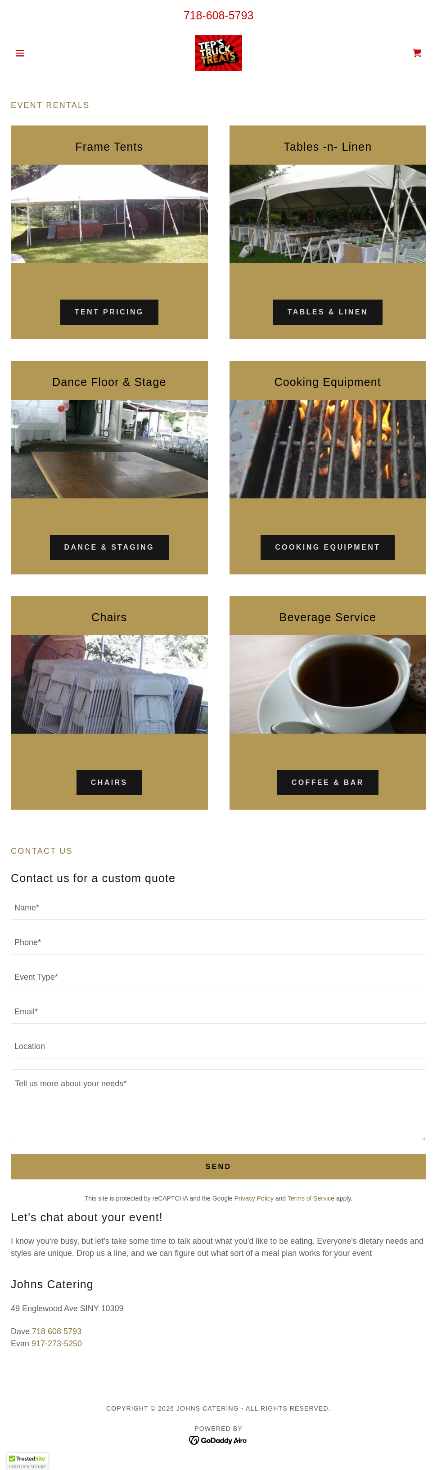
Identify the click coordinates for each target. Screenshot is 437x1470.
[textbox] (218, 908)
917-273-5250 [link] (57, 1343)
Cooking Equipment (327, 547)
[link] (218, 53)
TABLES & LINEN (328, 312)
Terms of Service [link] (311, 1198)
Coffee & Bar (328, 782)
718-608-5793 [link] (219, 15)
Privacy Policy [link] (254, 1198)
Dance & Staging (109, 547)
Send (218, 1166)
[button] (42, 53)
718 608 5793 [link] (56, 1331)
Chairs (109, 782)
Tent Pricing (109, 312)
